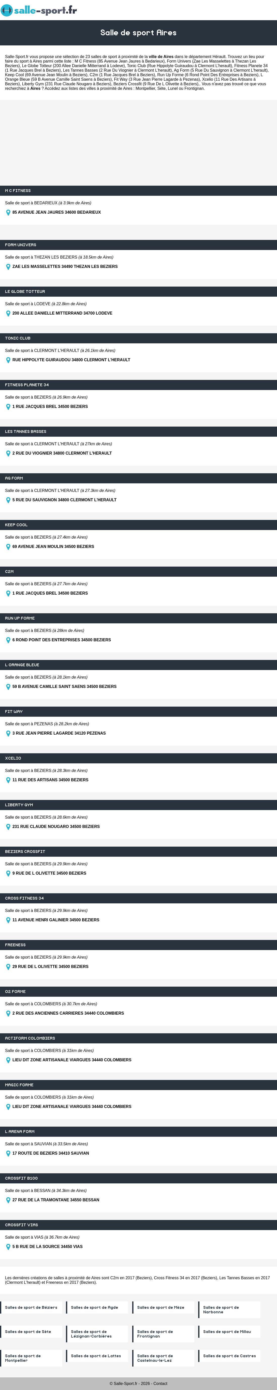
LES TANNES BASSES (25, 432)
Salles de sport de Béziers (31, 1307)
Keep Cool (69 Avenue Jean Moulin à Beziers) (46, 75)
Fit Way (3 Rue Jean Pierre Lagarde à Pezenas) (157, 79)
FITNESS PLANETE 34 (27, 385)
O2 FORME (15, 992)
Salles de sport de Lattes (96, 1356)
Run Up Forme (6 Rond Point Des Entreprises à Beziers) (207, 75)
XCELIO (13, 758)
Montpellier (145, 88)
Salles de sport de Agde (94, 1307)
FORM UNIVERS (20, 245)
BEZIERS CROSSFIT (25, 852)
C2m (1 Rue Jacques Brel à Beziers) (122, 75)
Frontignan (194, 88)
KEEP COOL (16, 525)
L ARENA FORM (19, 1132)
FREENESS (15, 945)
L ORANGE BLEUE (22, 665)
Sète (161, 88)
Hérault (219, 56)
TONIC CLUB (17, 338)
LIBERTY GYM (19, 805)
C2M (9, 572)
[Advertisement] (138, 142)
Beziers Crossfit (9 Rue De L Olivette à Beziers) (155, 84)
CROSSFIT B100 (21, 1178)
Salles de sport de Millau (227, 1332)
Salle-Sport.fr (16, 56)
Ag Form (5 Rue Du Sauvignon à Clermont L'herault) (220, 70)
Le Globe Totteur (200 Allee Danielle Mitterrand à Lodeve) (73, 66)
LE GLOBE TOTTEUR (25, 292)
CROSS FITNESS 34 (24, 898)
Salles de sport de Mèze (160, 1307)
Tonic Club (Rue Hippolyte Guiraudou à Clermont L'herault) (179, 66)
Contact (160, 1383)
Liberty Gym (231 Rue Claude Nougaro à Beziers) (66, 84)
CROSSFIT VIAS (21, 1225)
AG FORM (14, 478)
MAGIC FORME (19, 1085)
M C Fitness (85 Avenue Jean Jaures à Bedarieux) (120, 61)
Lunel (173, 88)
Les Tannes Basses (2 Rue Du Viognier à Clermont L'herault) (117, 70)
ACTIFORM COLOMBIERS (30, 1038)
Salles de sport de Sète (28, 1332)
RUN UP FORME (20, 618)
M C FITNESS (18, 191)
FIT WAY (14, 712)
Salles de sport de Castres (229, 1356)
